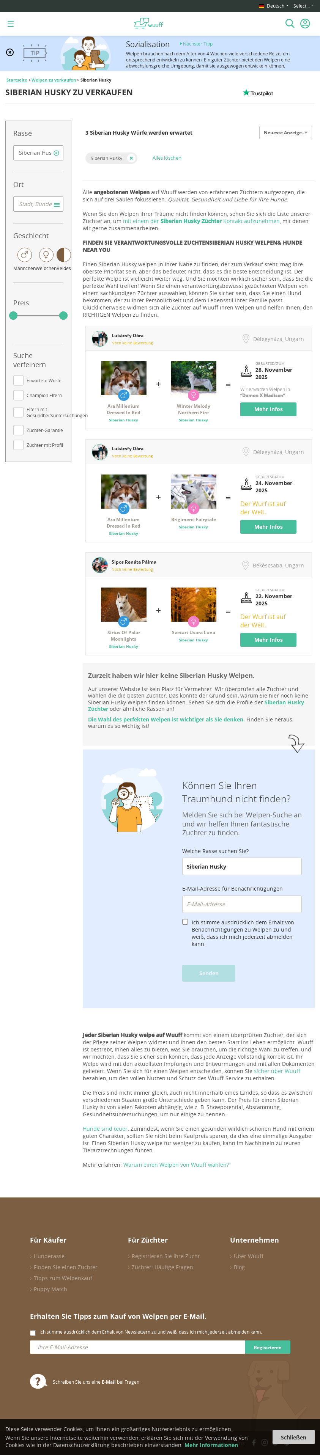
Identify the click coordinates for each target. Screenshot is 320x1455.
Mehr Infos (268, 409)
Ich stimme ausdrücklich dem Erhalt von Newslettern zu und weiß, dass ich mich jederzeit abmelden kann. (150, 1332)
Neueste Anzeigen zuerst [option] (292, 132)
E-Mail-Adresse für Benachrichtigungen (232, 888)
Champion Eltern (44, 395)
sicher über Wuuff (277, 1071)
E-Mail (109, 1382)
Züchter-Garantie (45, 430)
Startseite (16, 80)
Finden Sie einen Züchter (66, 1267)
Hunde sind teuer (105, 1128)
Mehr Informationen (211, 1445)
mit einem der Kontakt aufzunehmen (201, 221)
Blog (239, 1267)
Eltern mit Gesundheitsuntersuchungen (57, 412)
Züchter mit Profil (45, 445)
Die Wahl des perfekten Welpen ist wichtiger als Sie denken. (166, 719)
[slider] (13, 315)
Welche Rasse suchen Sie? (215, 851)
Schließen (293, 1437)
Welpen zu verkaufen (54, 80)
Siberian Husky (106, 158)
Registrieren (268, 1347)
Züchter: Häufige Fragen (162, 1267)
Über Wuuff (248, 1256)
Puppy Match (50, 1289)
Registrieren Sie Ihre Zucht (166, 1256)
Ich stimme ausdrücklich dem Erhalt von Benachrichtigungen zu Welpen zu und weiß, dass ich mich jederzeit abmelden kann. (243, 933)
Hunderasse (49, 1256)
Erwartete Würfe (44, 380)
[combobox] (38, 152)
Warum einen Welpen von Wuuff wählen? (176, 1164)
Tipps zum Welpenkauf (63, 1278)
